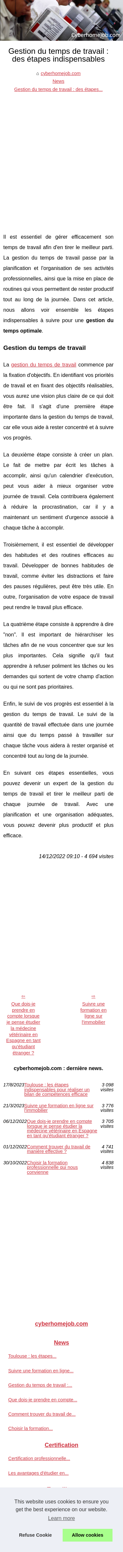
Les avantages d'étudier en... (38, 1473)
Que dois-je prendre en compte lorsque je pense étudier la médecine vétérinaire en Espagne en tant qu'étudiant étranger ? (23, 1028)
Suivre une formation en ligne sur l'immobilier (93, 1013)
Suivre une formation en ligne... (40, 1370)
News (58, 81)
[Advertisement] (61, 158)
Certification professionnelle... (39, 1458)
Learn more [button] (61, 1518)
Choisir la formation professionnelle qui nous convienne (52, 1167)
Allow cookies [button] (87, 1535)
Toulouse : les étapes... (32, 1356)
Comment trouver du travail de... (42, 1414)
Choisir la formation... (30, 1428)
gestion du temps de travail (43, 364)
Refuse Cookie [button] (35, 1535)
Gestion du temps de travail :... (40, 1385)
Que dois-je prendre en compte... (42, 1399)
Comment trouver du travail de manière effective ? (59, 1149)
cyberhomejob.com (61, 73)
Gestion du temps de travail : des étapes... (58, 89)
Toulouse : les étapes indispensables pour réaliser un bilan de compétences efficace (57, 1089)
